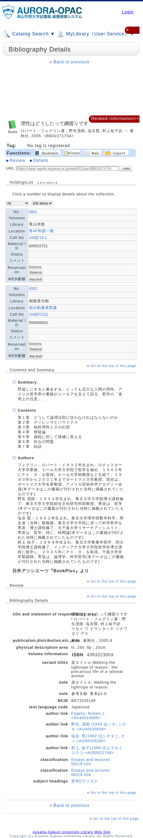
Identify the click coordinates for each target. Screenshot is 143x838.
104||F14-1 (38, 237)
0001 (33, 212)
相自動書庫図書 (43, 307)
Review (17, 160)
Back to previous (71, 62)
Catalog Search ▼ (28, 34)
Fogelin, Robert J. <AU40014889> (88, 715)
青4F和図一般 (41, 231)
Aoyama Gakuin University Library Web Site (72, 832)
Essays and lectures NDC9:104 (90, 772)
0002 (33, 288)
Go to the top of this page (113, 366)
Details (40, 160)
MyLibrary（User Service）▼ (95, 34)
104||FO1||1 (39, 314)
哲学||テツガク (84, 781)
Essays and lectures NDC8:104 (90, 761)
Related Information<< (115, 118)
